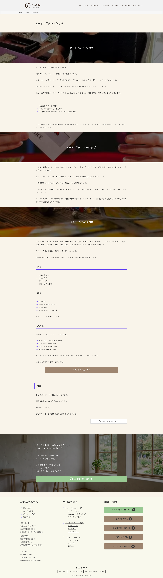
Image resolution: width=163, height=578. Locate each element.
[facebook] (76, 568)
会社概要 (101, 571)
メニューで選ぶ (29, 514)
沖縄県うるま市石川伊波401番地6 (31, 532)
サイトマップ (63, 571)
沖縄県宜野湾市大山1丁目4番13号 (31, 545)
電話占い (71, 546)
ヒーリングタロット (75, 511)
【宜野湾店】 (24, 536)
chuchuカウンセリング (77, 514)
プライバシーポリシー (75, 571)
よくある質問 (28, 511)
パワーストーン (73, 531)
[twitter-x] (79, 568)
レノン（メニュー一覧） (74, 508)
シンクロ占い (73, 540)
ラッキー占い (73, 525)
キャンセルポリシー (90, 571)
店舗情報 (26, 517)
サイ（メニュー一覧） (73, 537)
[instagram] (81, 568)
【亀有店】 (24, 551)
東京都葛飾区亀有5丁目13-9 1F (30, 560)
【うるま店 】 (24, 523)
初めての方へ (28, 508)
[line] (84, 568)
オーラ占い (72, 528)
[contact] (87, 568)
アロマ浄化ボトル (74, 517)
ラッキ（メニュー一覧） (74, 523)
